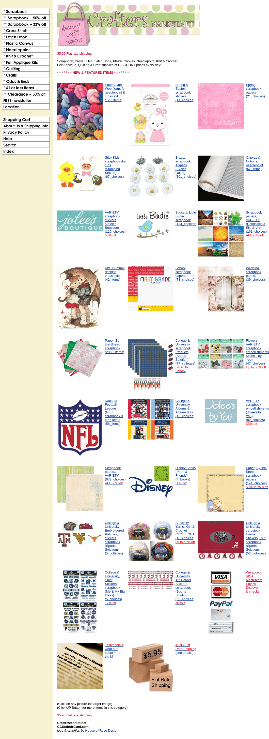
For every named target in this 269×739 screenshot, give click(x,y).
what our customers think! (114, 650)
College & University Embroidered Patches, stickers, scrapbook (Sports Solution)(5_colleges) (114, 538)
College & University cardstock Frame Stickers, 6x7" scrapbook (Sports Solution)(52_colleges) (256, 538)
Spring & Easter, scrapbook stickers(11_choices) (185, 92)
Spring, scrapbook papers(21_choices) (255, 90)
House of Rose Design (101, 730)
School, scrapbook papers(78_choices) (185, 273)
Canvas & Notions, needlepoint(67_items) (254, 163)
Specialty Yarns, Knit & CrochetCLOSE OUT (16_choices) (185, 532)
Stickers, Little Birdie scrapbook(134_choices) (186, 218)
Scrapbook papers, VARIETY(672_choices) (115, 475)
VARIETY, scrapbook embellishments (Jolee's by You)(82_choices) (257, 412)
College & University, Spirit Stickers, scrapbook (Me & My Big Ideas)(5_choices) (115, 587)
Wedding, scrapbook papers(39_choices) (255, 273)
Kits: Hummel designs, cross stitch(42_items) (114, 273)
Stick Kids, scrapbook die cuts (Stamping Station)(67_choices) (115, 167)
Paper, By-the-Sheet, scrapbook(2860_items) (114, 346)
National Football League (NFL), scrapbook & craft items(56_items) (114, 412)
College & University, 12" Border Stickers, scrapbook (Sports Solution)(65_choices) (185, 587)
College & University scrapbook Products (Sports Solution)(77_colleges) (185, 356)
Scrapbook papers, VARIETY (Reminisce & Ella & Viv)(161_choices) (256, 223)
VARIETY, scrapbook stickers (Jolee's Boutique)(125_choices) (115, 223)
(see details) (186, 649)
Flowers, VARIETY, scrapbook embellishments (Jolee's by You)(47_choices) (257, 354)
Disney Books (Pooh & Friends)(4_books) (186, 475)
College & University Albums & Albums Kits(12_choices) (185, 408)
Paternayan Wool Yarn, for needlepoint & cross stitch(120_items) (115, 92)
